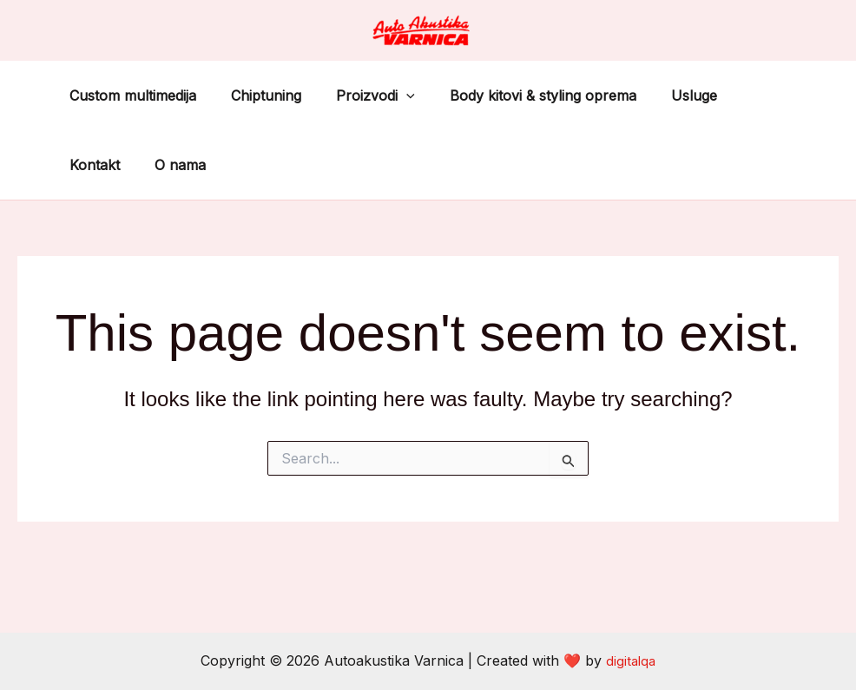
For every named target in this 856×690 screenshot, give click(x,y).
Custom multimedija (129, 95)
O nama (91, 165)
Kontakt (739, 95)
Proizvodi (358, 95)
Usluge (663, 95)
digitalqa (631, 660)
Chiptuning (256, 95)
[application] (389, 95)
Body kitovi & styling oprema (518, 95)
